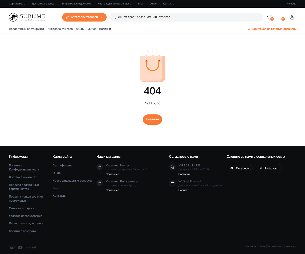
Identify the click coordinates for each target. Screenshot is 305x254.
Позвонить (184, 174)
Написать (184, 190)
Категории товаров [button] (84, 17)
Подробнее (112, 174)
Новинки (105, 29)
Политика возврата (22, 231)
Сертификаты (17, 4)
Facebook (242, 168)
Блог (140, 4)
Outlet (92, 29)
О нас (153, 4)
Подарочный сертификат (26, 29)
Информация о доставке (77, 4)
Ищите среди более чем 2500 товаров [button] (144, 17)
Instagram (271, 168)
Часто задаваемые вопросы (115, 4)
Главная (152, 119)
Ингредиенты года (60, 29)
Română (291, 4)
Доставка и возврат (44, 4)
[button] (270, 17)
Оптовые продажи (21, 208)
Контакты (169, 4)
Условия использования (25, 216)
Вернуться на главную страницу (273, 29)
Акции (80, 29)
